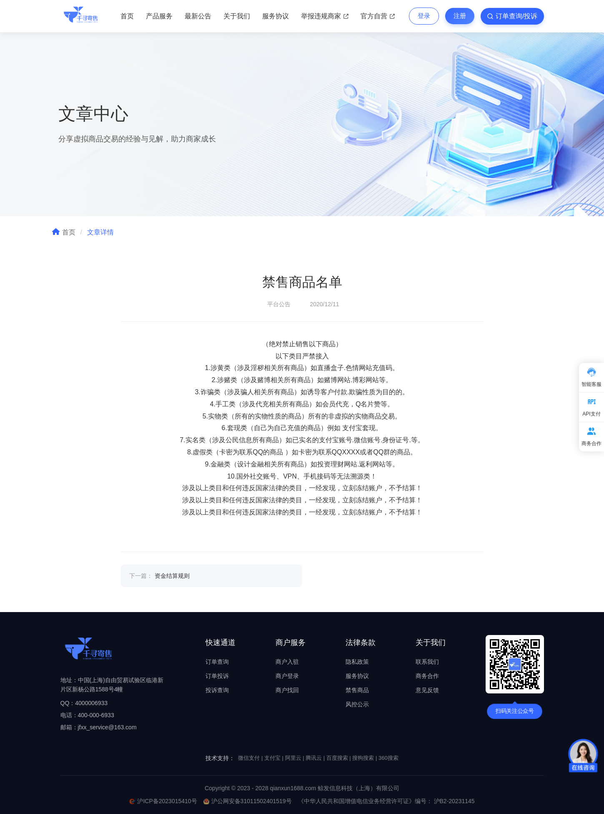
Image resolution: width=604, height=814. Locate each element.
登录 (424, 15)
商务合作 (427, 676)
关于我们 (236, 16)
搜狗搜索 (363, 758)
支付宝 (272, 758)
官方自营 (378, 16)
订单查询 (217, 661)
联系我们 (427, 661)
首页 (127, 16)
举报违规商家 (324, 16)
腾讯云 (314, 758)
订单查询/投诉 (512, 16)
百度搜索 (337, 758)
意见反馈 (427, 690)
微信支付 (249, 758)
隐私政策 (357, 661)
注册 (460, 15)
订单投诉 (217, 676)
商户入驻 (287, 661)
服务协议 (275, 16)
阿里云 (293, 758)
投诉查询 (217, 690)
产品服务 (159, 16)
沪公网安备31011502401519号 (247, 801)
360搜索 (388, 758)
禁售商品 (357, 690)
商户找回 (287, 690)
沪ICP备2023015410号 (163, 801)
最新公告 (198, 16)
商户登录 (287, 676)
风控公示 (357, 704)
